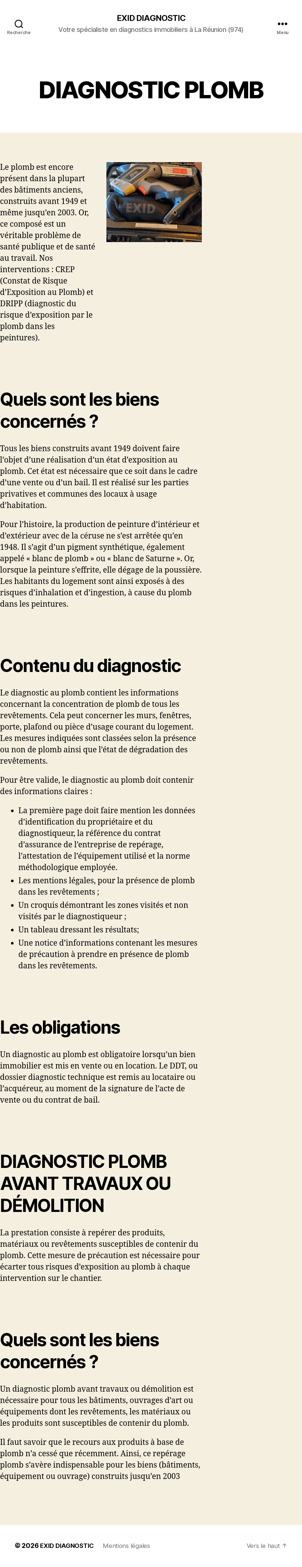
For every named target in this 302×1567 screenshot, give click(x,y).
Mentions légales (131, 1546)
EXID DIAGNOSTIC (151, 18)
